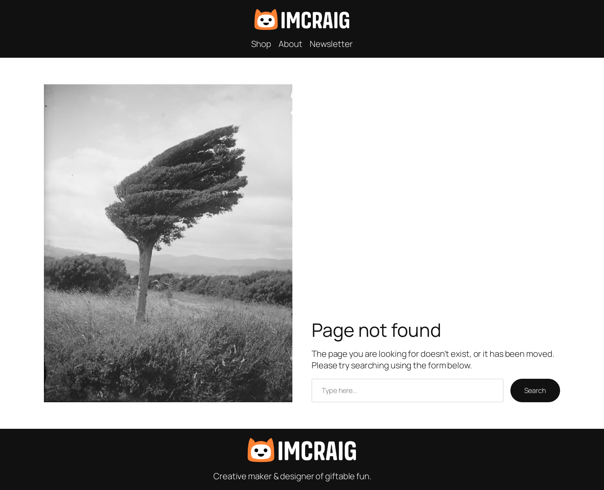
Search (535, 390)
